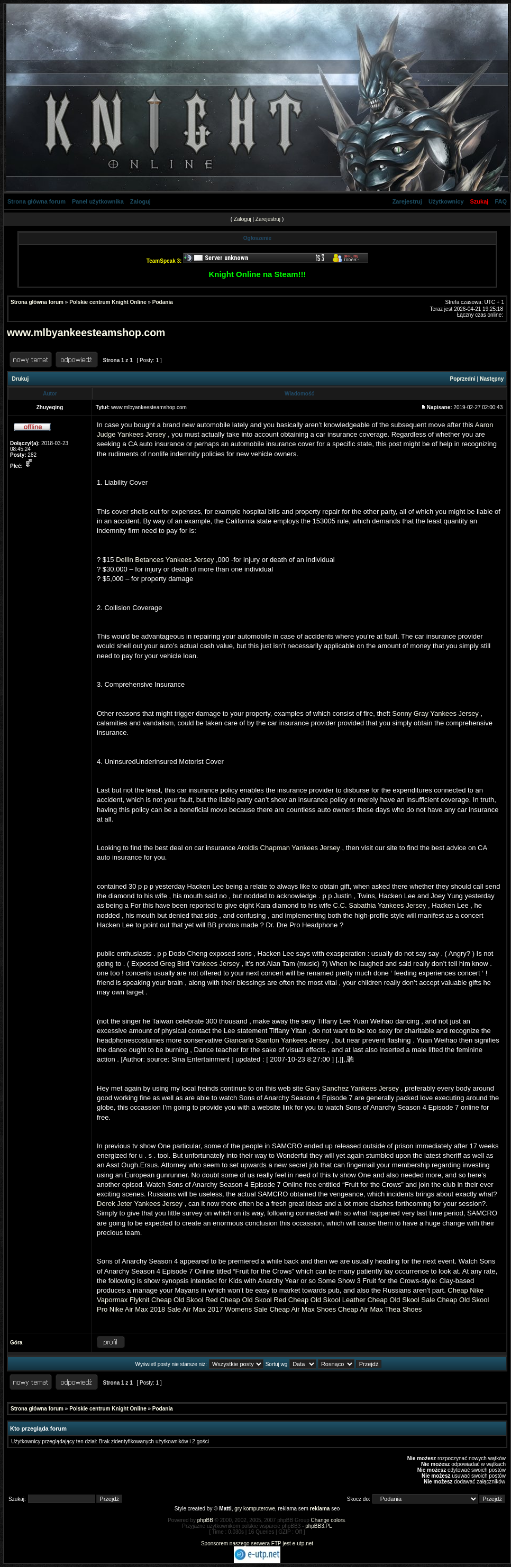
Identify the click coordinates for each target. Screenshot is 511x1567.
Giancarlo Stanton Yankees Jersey (277, 1040)
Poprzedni (463, 379)
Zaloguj (140, 201)
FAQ (501, 201)
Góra (16, 1342)
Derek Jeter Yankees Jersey (139, 1203)
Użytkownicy (446, 201)
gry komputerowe (254, 1508)
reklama (320, 1508)
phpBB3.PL (318, 1526)
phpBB (205, 1520)
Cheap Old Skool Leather (327, 1300)
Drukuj (20, 379)
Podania (162, 302)
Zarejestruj (407, 201)
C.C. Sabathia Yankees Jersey (379, 905)
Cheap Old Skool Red (184, 1300)
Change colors (328, 1520)
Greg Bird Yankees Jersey (200, 963)
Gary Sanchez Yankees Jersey (352, 1088)
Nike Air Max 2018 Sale (145, 1309)
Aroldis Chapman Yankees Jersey (288, 848)
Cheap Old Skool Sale (401, 1300)
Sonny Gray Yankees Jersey (435, 713)
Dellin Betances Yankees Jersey (165, 560)
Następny (492, 379)
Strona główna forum (36, 201)
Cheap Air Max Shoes (302, 1309)
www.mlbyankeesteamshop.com (86, 332)
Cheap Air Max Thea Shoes (380, 1309)
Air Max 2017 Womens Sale (225, 1309)
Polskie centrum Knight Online (108, 302)
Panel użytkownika (98, 201)
